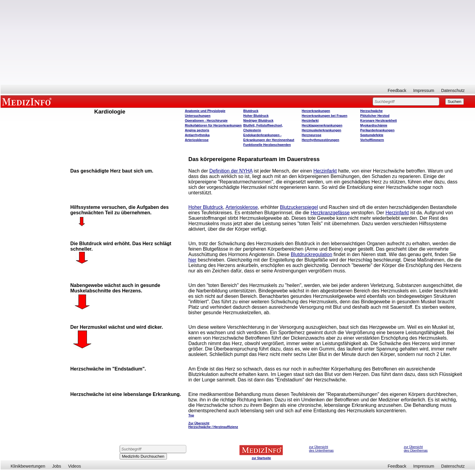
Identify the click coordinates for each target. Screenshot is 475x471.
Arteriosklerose (196, 140)
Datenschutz (453, 90)
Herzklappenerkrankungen (322, 125)
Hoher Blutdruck (255, 115)
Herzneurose (311, 135)
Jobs (56, 466)
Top (191, 415)
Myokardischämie (373, 125)
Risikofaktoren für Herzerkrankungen (213, 125)
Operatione (206, 120)
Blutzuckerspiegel (299, 207)
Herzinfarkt (310, 120)
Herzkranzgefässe (330, 212)
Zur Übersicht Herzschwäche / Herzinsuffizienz (213, 425)
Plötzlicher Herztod (375, 115)
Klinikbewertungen (28, 466)
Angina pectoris (197, 130)
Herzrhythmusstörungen (320, 140)
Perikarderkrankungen (377, 130)
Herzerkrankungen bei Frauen (324, 115)
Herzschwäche (371, 111)
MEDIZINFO (28, 101)
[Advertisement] (238, 42)
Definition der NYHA (230, 170)
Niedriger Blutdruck (258, 120)
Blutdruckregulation (311, 254)
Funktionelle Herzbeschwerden (267, 145)
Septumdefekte (371, 135)
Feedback (397, 90)
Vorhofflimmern (372, 140)
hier (192, 259)
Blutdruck (250, 111)
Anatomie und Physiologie (205, 111)
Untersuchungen (198, 115)
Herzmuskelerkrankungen (321, 130)
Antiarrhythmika (197, 135)
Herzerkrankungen (316, 111)
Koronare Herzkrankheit (378, 120)
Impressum (423, 90)
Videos (74, 466)
